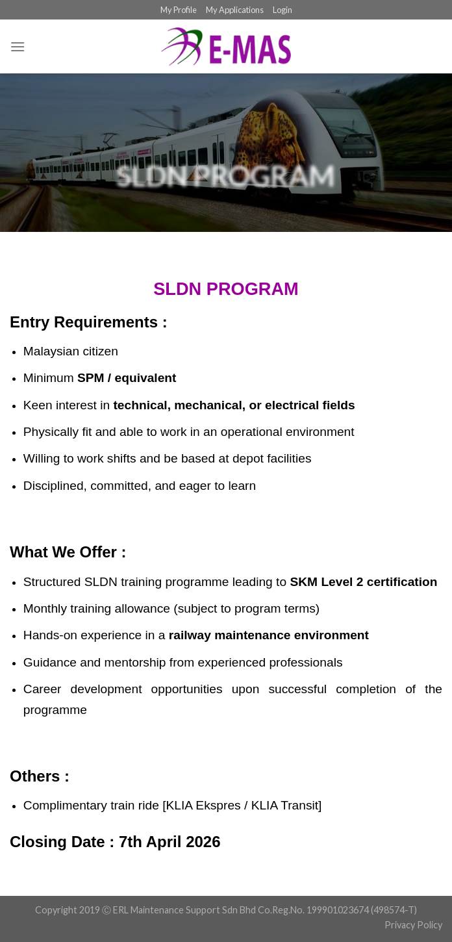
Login (282, 10)
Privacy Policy (413, 924)
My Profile (178, 10)
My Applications (235, 10)
